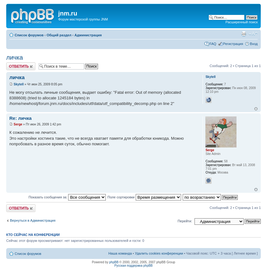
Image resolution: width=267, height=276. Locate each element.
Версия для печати (243, 34)
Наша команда (120, 253)
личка (14, 57)
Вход (254, 44)
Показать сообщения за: (67, 197)
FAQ (212, 44)
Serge (18, 124)
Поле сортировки (144, 197)
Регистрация (233, 44)
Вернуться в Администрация (32, 220)
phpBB (114, 262)
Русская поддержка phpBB (133, 265)
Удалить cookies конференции (159, 253)
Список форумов (29, 35)
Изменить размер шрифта (253, 34)
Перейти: (185, 221)
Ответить (20, 66)
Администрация (88, 35)
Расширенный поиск (241, 22)
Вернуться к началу (256, 109)
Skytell (19, 84)
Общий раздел (59, 35)
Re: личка (20, 118)
